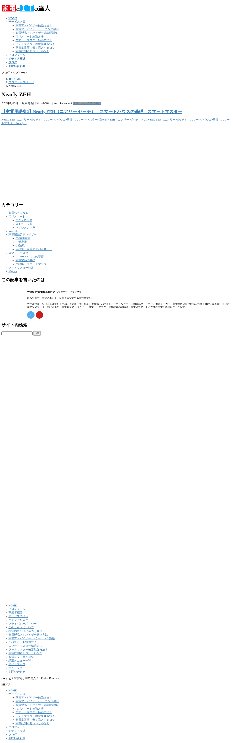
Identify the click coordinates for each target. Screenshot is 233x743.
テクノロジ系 (23, 220)
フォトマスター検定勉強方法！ (35, 43)
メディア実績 (16, 730)
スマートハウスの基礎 (87, 103)
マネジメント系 (25, 227)
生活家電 (21, 241)
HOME (12, 605)
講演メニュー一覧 (19, 660)
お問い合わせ (16, 671)
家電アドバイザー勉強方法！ (33, 25)
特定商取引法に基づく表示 (25, 631)
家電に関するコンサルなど (32, 51)
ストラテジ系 (23, 223)
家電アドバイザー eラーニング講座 (31, 638)
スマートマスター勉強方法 (25, 645)
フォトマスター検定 (21, 267)
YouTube (13, 231)
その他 (12, 271)
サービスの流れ (18, 616)
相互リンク (15, 667)
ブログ (12, 734)
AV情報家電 (22, 238)
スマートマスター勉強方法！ (33, 40)
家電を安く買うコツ (21, 656)
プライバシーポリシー (22, 623)
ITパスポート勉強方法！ (30, 36)
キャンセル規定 (18, 619)
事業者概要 (15, 612)
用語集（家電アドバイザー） (33, 249)
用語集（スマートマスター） (33, 264)
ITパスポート (16, 216)
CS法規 (20, 245)
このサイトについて (21, 627)
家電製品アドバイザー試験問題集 (36, 32)
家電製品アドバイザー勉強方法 (28, 634)
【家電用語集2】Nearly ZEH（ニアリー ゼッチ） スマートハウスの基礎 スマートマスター (91, 111)
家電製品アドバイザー (22, 234)
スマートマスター (19, 252)
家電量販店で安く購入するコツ (35, 47)
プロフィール (16, 608)
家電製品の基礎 (25, 260)
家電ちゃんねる (18, 212)
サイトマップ (16, 664)
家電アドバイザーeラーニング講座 (37, 29)
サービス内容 (16, 693)
